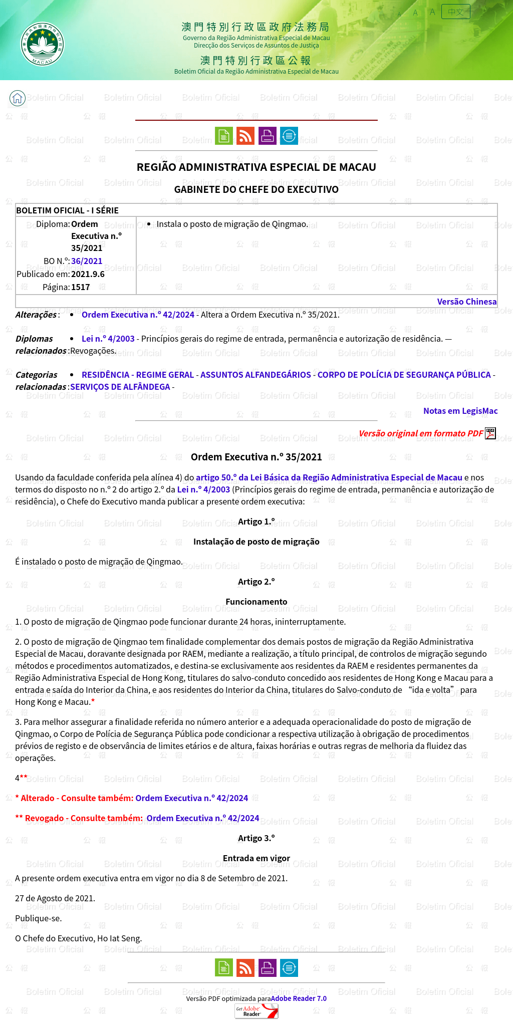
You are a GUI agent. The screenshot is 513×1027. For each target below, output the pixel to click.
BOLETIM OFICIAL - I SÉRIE (67, 210)
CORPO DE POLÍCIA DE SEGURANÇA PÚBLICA (404, 374)
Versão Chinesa (467, 301)
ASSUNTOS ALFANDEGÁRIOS (255, 374)
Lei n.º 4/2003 (108, 338)
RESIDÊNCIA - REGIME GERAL (138, 374)
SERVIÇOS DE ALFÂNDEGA (120, 386)
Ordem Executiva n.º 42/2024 (138, 314)
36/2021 (87, 260)
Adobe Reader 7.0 (299, 998)
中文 (456, 12)
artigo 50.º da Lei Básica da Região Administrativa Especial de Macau (329, 477)
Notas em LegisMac (460, 410)
